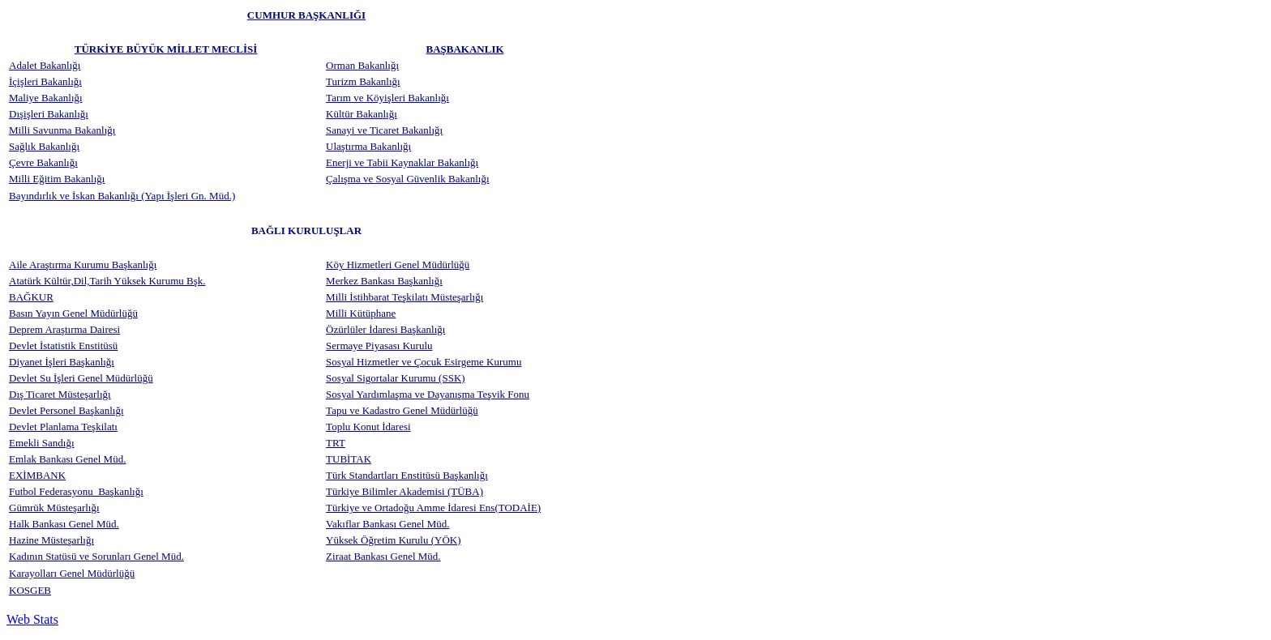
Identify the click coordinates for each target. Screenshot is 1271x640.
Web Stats (32, 619)
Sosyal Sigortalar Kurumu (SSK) (395, 378)
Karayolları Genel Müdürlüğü (72, 573)
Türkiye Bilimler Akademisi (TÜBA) (404, 491)
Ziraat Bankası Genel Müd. (383, 556)
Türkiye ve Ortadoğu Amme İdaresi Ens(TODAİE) (433, 507)
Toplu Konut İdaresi (368, 426)
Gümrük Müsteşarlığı (54, 507)
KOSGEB (30, 590)
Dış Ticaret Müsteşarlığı (60, 394)
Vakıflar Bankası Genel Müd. (387, 524)
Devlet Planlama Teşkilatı (63, 426)
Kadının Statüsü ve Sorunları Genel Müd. (96, 556)
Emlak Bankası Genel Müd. (67, 459)
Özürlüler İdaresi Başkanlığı (385, 329)
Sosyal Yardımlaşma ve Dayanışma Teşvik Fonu (427, 394)
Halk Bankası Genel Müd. (64, 524)
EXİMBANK (37, 475)
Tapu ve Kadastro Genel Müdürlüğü (402, 410)
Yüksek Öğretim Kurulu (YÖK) (393, 540)
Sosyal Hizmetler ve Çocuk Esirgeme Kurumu (423, 362)
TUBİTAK (348, 459)
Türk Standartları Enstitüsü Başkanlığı (407, 475)
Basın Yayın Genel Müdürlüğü (73, 313)
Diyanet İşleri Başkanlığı (61, 362)
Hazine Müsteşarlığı (51, 540)
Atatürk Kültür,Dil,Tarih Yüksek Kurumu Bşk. (107, 281)
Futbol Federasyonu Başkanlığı (76, 491)
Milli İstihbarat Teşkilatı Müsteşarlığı (404, 297)
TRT (335, 443)
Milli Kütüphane (361, 313)
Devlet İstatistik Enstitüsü (63, 345)
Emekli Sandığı (42, 443)
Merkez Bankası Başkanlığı (384, 281)
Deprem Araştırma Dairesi (64, 329)
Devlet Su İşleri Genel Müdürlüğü (81, 378)
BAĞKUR (31, 297)
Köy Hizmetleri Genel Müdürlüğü (397, 264)
